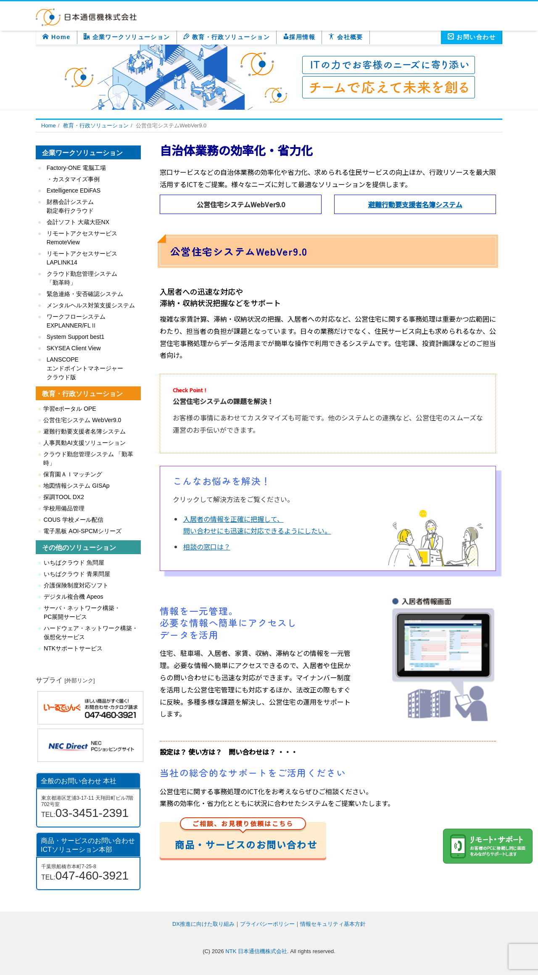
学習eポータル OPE (69, 408)
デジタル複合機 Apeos (73, 596)
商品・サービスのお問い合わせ (246, 836)
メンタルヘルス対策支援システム (91, 305)
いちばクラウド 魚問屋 (74, 562)
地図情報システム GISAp (76, 485)
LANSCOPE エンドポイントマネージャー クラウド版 (85, 368)
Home (56, 36)
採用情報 (299, 36)
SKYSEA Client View (74, 348)
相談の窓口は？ (206, 547)
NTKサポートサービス (73, 648)
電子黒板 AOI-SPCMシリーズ (82, 531)
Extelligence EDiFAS (73, 190)
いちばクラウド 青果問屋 (77, 574)
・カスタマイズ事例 (73, 179)
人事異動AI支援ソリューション (84, 442)
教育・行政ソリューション (226, 36)
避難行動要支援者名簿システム (415, 204)
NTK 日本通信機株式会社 (256, 951)
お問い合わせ (472, 36)
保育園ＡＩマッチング (72, 474)
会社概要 (345, 36)
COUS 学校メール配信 (73, 519)
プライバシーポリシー (267, 924)
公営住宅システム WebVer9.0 (82, 420)
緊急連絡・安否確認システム (85, 294)
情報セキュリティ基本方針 (333, 924)
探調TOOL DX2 (63, 497)
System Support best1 (76, 336)
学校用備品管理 (63, 508)
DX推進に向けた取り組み (203, 924)
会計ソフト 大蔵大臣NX (78, 222)
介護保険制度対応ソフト (76, 585)
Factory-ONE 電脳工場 (76, 167)
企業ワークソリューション (127, 36)
